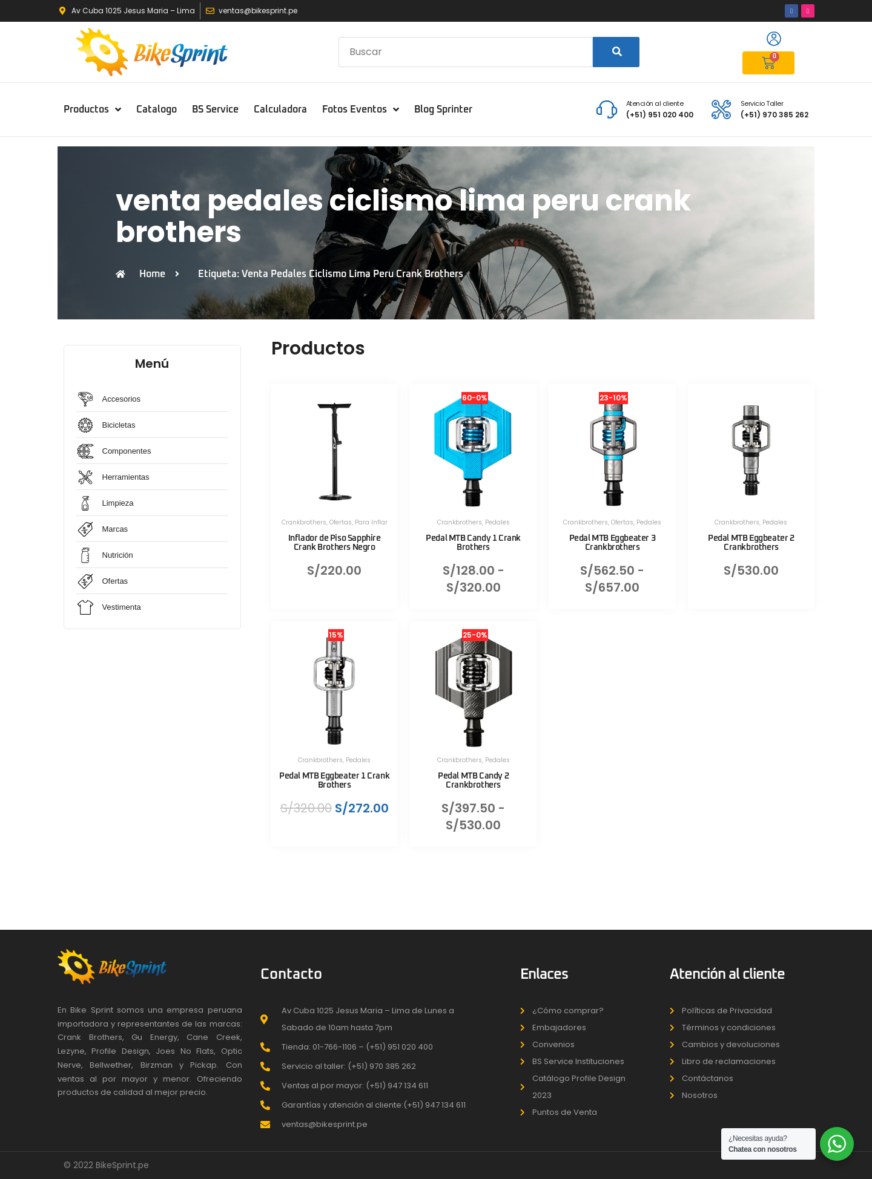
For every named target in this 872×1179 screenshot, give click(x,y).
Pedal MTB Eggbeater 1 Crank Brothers (334, 780)
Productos (92, 109)
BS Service (215, 109)
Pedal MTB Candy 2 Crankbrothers (473, 780)
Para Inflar (371, 522)
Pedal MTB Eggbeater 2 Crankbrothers (751, 543)
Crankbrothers (304, 522)
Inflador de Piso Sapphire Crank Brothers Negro (334, 543)
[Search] (616, 52)
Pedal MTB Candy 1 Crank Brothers (473, 543)
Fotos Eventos (360, 109)
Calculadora (280, 109)
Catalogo (156, 109)
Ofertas (340, 522)
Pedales (497, 522)
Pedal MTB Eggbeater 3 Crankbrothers (612, 543)
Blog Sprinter (443, 109)
